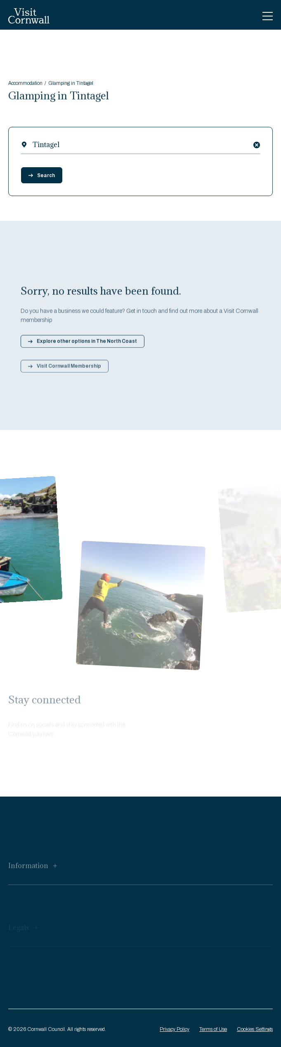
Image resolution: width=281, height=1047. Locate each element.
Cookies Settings (255, 1029)
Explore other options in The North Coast (82, 344)
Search (41, 175)
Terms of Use (213, 1029)
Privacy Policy (174, 1029)
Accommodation (25, 84)
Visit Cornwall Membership (64, 371)
